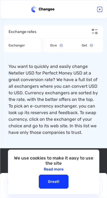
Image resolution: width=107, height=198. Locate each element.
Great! (53, 181)
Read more (54, 169)
